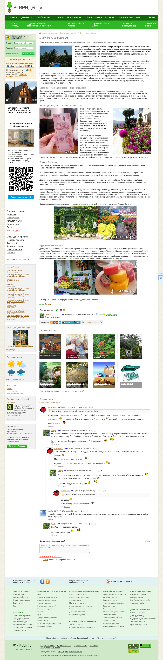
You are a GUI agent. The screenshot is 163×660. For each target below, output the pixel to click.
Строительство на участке (101, 24)
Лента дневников (19, 594)
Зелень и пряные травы (46, 600)
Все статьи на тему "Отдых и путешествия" (61, 391)
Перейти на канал (19, 197)
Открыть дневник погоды (15, 379)
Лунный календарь (20, 622)
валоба (50, 511)
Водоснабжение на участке (113, 626)
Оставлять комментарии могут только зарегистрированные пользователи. (64, 548)
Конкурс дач (13, 230)
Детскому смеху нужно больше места (21, 124)
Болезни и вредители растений (49, 623)
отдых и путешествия (56, 42)
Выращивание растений (46, 606)
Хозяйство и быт (150, 24)
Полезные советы (19, 630)
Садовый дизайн (109, 615)
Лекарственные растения (22, 624)
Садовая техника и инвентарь (82, 621)
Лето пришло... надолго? (15, 270)
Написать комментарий (51, 403)
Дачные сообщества (20, 597)
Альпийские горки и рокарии (114, 603)
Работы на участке (137, 613)
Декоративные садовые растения (84, 591)
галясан (9, 389)
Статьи (59, 17)
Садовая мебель (109, 621)
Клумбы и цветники (110, 597)
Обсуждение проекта (17, 237)
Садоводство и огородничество (51, 591)
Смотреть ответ (13, 441)
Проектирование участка (112, 618)
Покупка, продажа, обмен (22, 627)
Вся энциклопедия (14, 419)
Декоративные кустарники (79, 597)
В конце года (11, 306)
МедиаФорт (27, 649)
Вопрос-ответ (74, 17)
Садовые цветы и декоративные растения (39, 24)
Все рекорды (10, 350)
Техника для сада (76, 624)
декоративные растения (76, 42)
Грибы (39, 615)
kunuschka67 (52, 407)
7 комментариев (111, 314)
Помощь (11, 252)
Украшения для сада (111, 623)
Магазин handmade (129, 17)
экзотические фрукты (115, 42)
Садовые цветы (75, 600)
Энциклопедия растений (100, 17)
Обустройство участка (113, 591)
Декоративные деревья (78, 594)
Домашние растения (77, 612)
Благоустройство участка (76, 24)
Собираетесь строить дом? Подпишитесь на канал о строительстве (19, 110)
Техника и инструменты (129, 24)
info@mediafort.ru (93, 655)
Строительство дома (138, 594)
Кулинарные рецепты (138, 624)
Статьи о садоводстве (21, 600)
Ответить (51, 426)
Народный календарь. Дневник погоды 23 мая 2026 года (18, 275)
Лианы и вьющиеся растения (80, 606)
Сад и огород (15, 24)
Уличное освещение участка (114, 612)
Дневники (26, 17)
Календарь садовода (21, 619)
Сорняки (40, 612)
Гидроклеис (11, 402)
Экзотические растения (69, 33)
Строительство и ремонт (141, 591)
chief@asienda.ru (75, 652)
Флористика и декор (77, 615)
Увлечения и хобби (137, 622)
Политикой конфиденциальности (16, 76)
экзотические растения (96, 42)
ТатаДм (48, 304)
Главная (12, 17)
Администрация (15, 246)
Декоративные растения (48, 33)
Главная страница (16, 211)
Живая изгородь (109, 606)
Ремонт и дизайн (136, 597)
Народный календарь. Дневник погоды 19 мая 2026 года (18, 311)
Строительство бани (138, 603)
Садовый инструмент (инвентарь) (82, 627)
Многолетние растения (78, 603)
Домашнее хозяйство (140, 610)
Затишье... (10, 284)
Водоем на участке (110, 600)
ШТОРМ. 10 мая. (13, 280)
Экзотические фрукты (88, 33)
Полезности (18, 613)
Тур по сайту (13, 243)
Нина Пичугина (63, 652)
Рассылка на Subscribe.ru (121, 581)
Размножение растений (46, 609)
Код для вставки (91, 322)
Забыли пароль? (12, 54)
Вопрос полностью (14, 433)
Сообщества (43, 17)
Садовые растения (44, 603)
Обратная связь (47, 645)
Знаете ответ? (28, 433)
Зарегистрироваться (50, 556)
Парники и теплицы (44, 626)
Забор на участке (109, 609)
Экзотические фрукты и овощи (81, 609)
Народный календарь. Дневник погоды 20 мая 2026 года (18, 301)
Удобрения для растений (47, 618)
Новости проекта (15, 240)
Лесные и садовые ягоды (47, 597)
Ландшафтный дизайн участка (114, 594)
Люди (9, 227)
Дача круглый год (137, 616)
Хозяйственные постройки (140, 600)
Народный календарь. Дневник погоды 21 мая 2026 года (18, 295)
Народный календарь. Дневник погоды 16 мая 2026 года (18, 316)
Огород (40, 594)
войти (45, 560)
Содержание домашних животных (143, 619)
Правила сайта (14, 249)
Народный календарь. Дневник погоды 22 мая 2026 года (18, 289)
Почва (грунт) (42, 621)
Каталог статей (14, 221)
